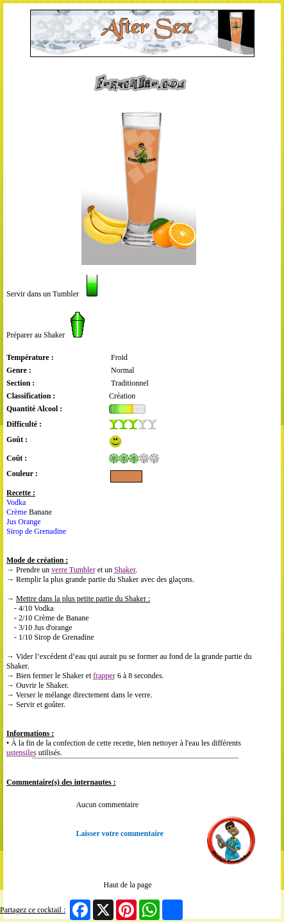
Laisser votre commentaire (119, 833)
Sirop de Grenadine (36, 531)
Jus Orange (23, 521)
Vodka (16, 502)
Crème (16, 512)
